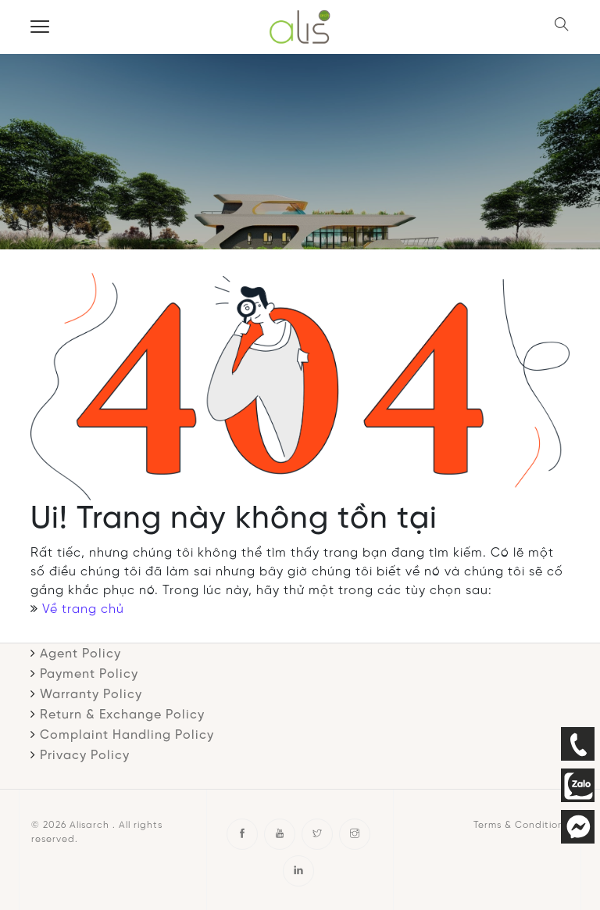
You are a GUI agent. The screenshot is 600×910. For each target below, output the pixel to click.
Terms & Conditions (521, 825)
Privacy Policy (85, 755)
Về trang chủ (83, 609)
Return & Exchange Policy (122, 715)
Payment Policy (89, 674)
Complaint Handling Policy (127, 735)
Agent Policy (80, 654)
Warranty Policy (91, 694)
